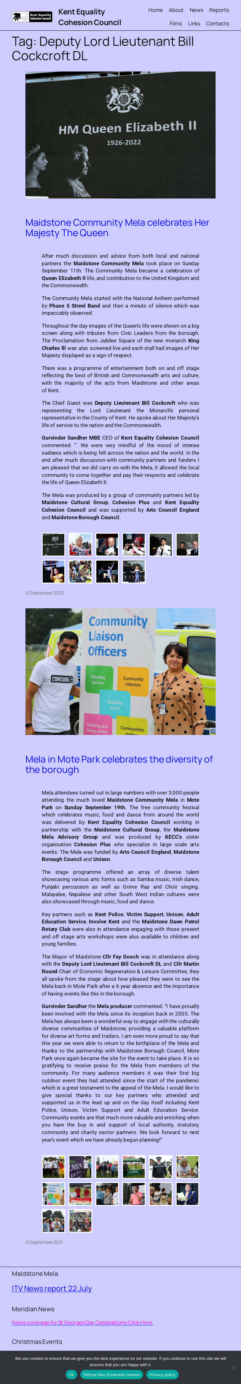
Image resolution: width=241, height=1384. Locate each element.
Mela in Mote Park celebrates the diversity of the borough (119, 764)
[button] (53, 545)
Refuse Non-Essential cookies (111, 1374)
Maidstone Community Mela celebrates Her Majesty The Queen (117, 227)
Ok (71, 1374)
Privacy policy (162, 1374)
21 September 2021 (44, 1242)
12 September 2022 (44, 593)
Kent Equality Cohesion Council (89, 16)
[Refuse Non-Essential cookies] (233, 1367)
